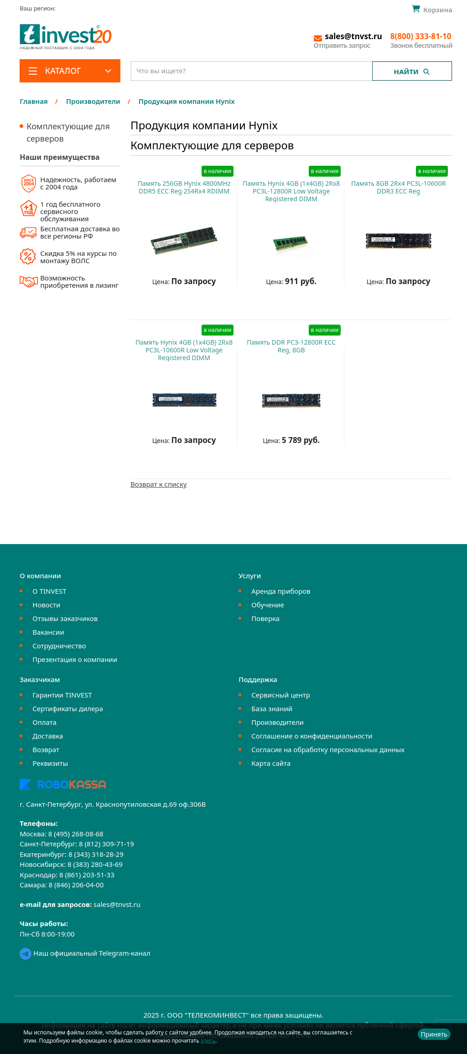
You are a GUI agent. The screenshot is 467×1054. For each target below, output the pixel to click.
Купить (179, 304)
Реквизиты (50, 763)
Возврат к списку (158, 484)
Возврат (45, 749)
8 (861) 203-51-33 (86, 874)
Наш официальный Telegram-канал (85, 952)
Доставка (47, 735)
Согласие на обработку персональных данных (328, 749)
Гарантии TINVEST (62, 694)
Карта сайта (271, 763)
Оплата (44, 722)
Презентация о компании (74, 659)
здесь (208, 1040)
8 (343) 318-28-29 (96, 854)
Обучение (267, 604)
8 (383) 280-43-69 (95, 864)
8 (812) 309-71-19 (106, 843)
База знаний (271, 708)
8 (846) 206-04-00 (76, 884)
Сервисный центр (280, 694)
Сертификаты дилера (67, 708)
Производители (277, 722)
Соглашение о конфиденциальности (311, 735)
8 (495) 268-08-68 (76, 833)
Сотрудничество (59, 645)
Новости (46, 604)
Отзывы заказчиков (65, 618)
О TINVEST (49, 591)
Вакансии (48, 631)
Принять (434, 1034)
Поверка (265, 618)
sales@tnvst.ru (116, 904)
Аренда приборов (280, 591)
